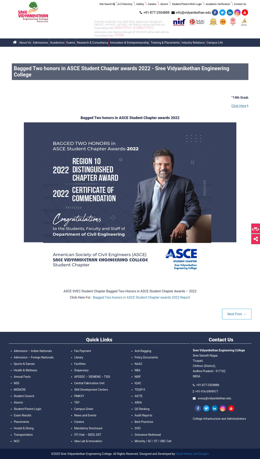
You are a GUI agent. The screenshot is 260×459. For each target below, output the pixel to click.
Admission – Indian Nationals (33, 351)
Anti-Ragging (143, 351)
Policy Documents (146, 357)
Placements (21, 421)
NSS (17, 383)
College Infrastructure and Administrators (219, 418)
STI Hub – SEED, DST (87, 434)
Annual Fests (22, 376)
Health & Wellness (25, 370)
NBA (137, 370)
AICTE (139, 396)
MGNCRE (20, 389)
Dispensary (81, 370)
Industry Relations (193, 42)
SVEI (138, 428)
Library (78, 357)
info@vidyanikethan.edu (190, 13)
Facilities (80, 363)
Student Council (24, 396)
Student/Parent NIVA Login (187, 4)
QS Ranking (142, 409)
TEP (76, 402)
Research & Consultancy (92, 42)
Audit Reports (143, 415)
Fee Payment (82, 351)
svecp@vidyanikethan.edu (214, 398)
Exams (70, 42)
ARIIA (138, 402)
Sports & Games (24, 363)
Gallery (140, 4)
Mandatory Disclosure (88, 428)
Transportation (23, 434)
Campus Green (83, 409)
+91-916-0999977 (206, 391)
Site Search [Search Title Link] (107, 4)
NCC (17, 441)
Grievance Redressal (148, 434)
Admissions (40, 42)
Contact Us (240, 4)
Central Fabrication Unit (89, 383)
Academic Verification (218, 4)
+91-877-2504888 (154, 13)
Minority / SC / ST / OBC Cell (153, 441)
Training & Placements (165, 42)
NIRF (138, 376)
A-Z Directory (125, 4)
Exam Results (22, 415)
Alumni (164, 4)
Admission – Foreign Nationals (34, 357)
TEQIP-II (140, 389)
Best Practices (144, 421)
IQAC (138, 383)
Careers (152, 4)
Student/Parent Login (28, 409)
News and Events (85, 415)
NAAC (138, 363)
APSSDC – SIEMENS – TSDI (92, 376)
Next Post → (236, 314)
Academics (57, 42)
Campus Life (215, 42)
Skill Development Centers (91, 389)
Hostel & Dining (24, 428)
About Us (25, 42)
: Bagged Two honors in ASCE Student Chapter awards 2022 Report (140, 297)
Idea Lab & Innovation (88, 441)
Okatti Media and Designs (192, 453)
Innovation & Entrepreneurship (129, 42)
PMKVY (79, 396)
